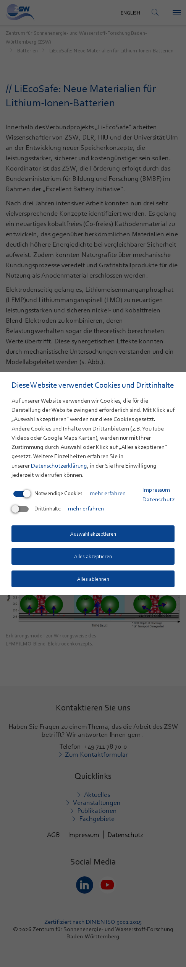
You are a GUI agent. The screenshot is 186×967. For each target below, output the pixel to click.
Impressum (156, 489)
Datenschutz (158, 499)
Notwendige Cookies (47, 493)
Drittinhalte (37, 508)
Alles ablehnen (93, 579)
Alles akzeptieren (93, 556)
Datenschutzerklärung (59, 465)
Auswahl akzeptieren (93, 534)
